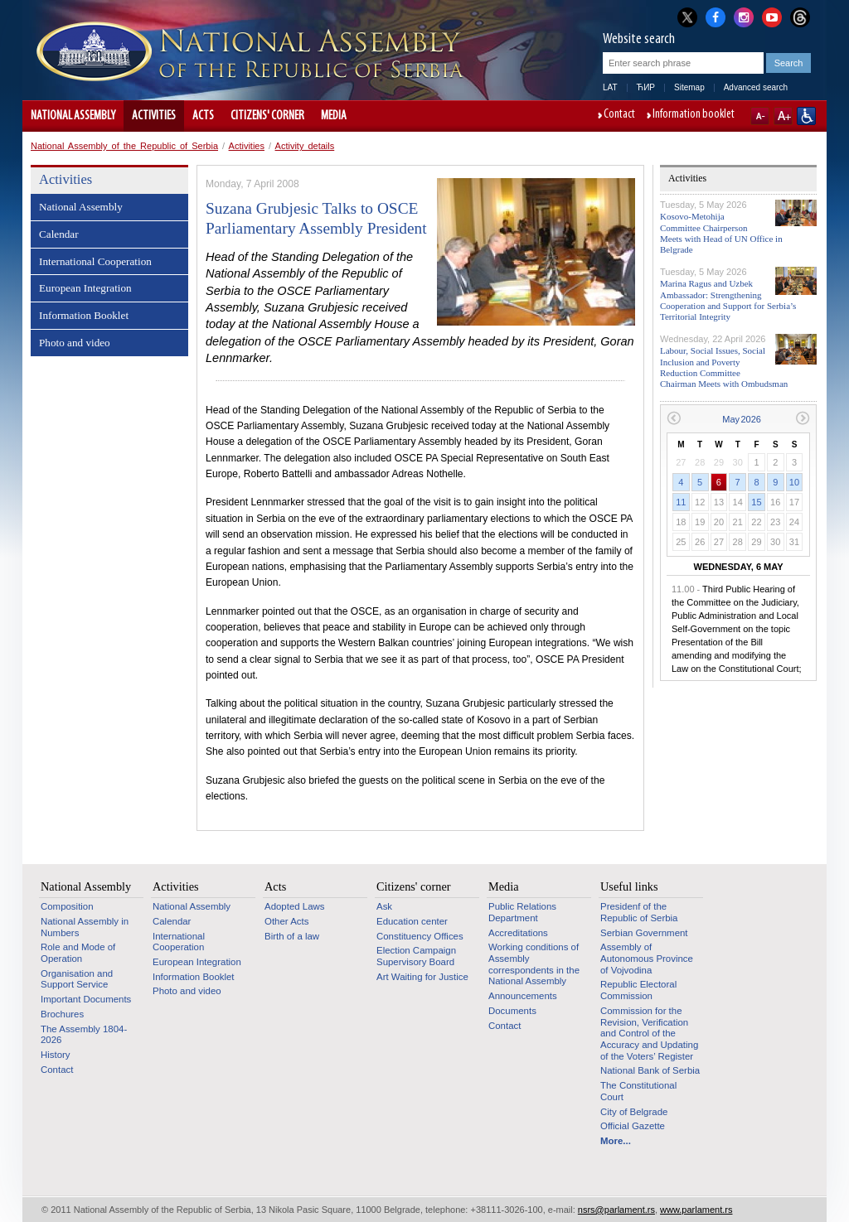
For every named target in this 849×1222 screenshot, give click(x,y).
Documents (512, 1011)
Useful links (629, 886)
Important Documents (86, 999)
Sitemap (689, 87)
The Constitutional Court (638, 1091)
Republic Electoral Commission (638, 990)
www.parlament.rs (696, 1210)
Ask (384, 906)
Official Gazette (632, 1126)
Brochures (62, 1014)
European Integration (85, 288)
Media (334, 116)
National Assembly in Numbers (85, 927)
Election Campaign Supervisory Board (416, 956)
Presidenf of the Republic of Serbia (638, 912)
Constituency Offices (419, 936)
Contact (619, 115)
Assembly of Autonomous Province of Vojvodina (646, 958)
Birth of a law (291, 936)
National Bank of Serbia (650, 1070)
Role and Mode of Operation (78, 953)
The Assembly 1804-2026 (84, 1035)
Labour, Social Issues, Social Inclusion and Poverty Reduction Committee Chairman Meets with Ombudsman (724, 367)
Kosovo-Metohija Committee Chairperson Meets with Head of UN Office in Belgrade (721, 232)
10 (794, 482)
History (55, 1055)
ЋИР (646, 87)
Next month (803, 418)
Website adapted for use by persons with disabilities (806, 116)
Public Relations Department (522, 912)
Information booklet (694, 115)
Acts (203, 116)
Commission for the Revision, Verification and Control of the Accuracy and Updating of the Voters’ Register (649, 1033)
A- (759, 116)
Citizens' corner (267, 116)
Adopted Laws (294, 906)
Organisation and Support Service (77, 979)
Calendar (59, 234)
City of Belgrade (633, 1112)
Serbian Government (644, 933)
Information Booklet (84, 315)
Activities (154, 116)
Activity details (305, 146)
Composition (67, 906)
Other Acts (286, 921)
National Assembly (73, 116)
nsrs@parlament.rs (616, 1210)
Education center (412, 921)
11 (681, 502)
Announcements (522, 996)
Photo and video (74, 342)
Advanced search (756, 87)
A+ (783, 116)
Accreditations (518, 933)
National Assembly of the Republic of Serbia (124, 146)
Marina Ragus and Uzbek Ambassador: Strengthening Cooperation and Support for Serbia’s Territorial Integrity (728, 299)
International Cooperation (95, 261)
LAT (610, 87)
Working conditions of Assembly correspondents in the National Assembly (534, 964)
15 (756, 502)
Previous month (674, 418)
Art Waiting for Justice (422, 977)
